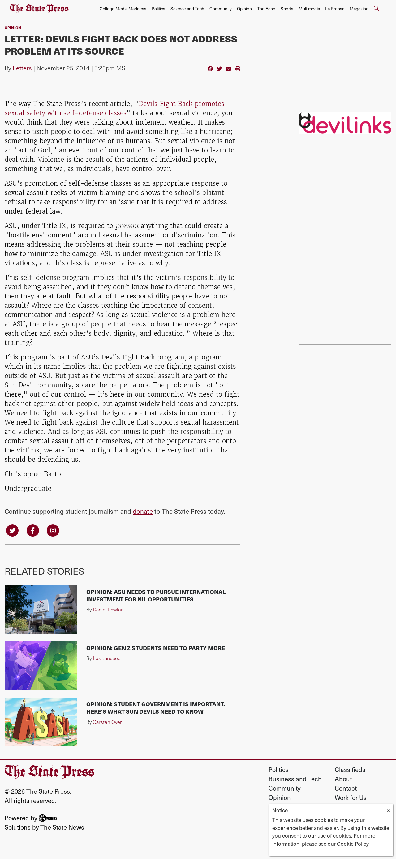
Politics (158, 8)
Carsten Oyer (107, 722)
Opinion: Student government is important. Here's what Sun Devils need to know (155, 707)
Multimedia (309, 8)
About (343, 778)
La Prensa (334, 8)
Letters (22, 68)
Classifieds (350, 769)
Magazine (359, 8)
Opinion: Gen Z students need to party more (155, 648)
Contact (346, 788)
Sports (287, 8)
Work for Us (351, 797)
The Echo (266, 8)
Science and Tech (187, 8)
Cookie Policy (352, 843)
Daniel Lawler (108, 609)
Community (220, 8)
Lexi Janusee (107, 658)
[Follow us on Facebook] (33, 530)
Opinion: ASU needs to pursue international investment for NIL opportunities (156, 595)
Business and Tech (295, 778)
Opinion (244, 8)
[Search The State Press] (376, 9)
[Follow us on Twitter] (12, 530)
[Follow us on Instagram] (53, 530)
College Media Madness (123, 8)
